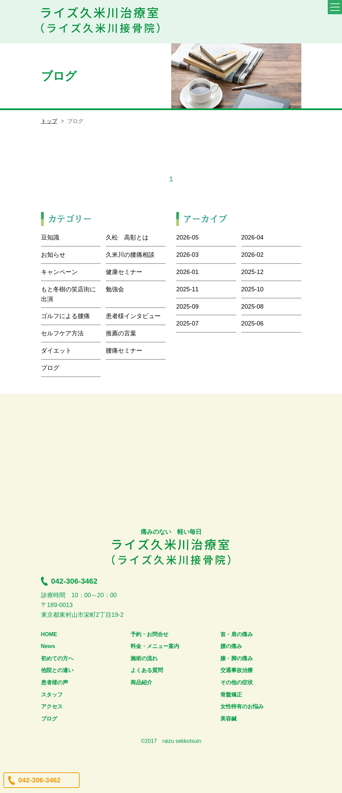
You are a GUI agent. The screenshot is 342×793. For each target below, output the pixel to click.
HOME (49, 634)
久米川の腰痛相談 (130, 254)
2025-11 (187, 289)
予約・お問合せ (149, 634)
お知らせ (53, 254)
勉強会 (115, 289)
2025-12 (252, 272)
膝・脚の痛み (236, 658)
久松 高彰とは (127, 237)
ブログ (50, 367)
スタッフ (52, 694)
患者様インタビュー (133, 316)
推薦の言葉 (121, 333)
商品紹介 (141, 682)
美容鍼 (228, 719)
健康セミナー (124, 272)
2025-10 (252, 289)
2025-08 (252, 306)
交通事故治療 (236, 670)
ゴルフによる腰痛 (65, 316)
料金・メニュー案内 (154, 646)
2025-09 (187, 306)
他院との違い (57, 670)
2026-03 (187, 254)
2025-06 (252, 323)
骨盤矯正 (231, 694)
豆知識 (50, 237)
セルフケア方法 (62, 333)
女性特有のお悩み (242, 706)
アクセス (52, 706)
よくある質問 (146, 670)
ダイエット (56, 350)
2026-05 (187, 237)
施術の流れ (144, 658)
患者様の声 (54, 682)
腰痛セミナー (124, 350)
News (48, 646)
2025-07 (187, 323)
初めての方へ (57, 658)
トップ (49, 121)
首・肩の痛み (236, 634)
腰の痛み (231, 646)
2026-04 (252, 237)
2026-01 (187, 272)
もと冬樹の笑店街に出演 (68, 294)
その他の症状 (236, 682)
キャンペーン (59, 272)
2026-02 (252, 254)
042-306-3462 (39, 780)
